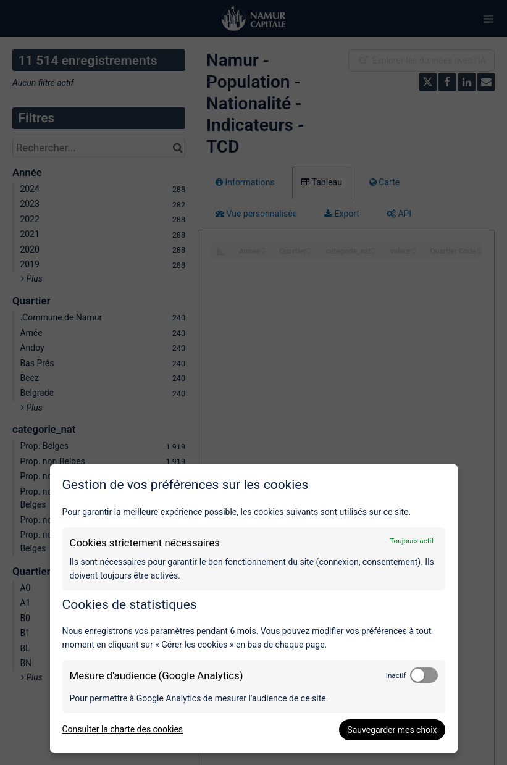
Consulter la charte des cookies (122, 729)
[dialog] (254, 608)
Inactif (396, 675)
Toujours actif (412, 541)
